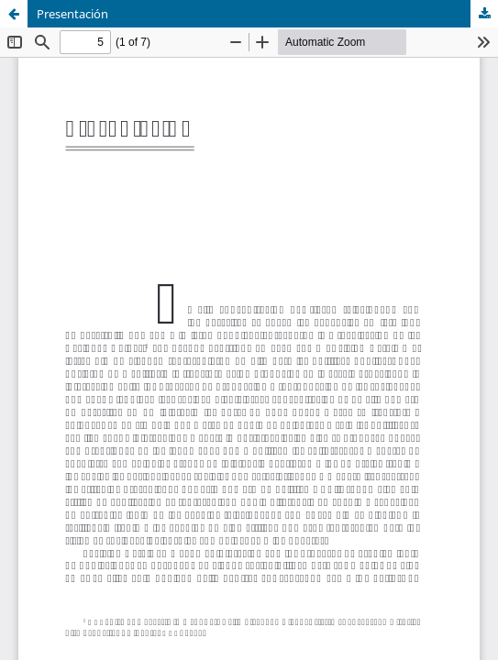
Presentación (72, 14)
